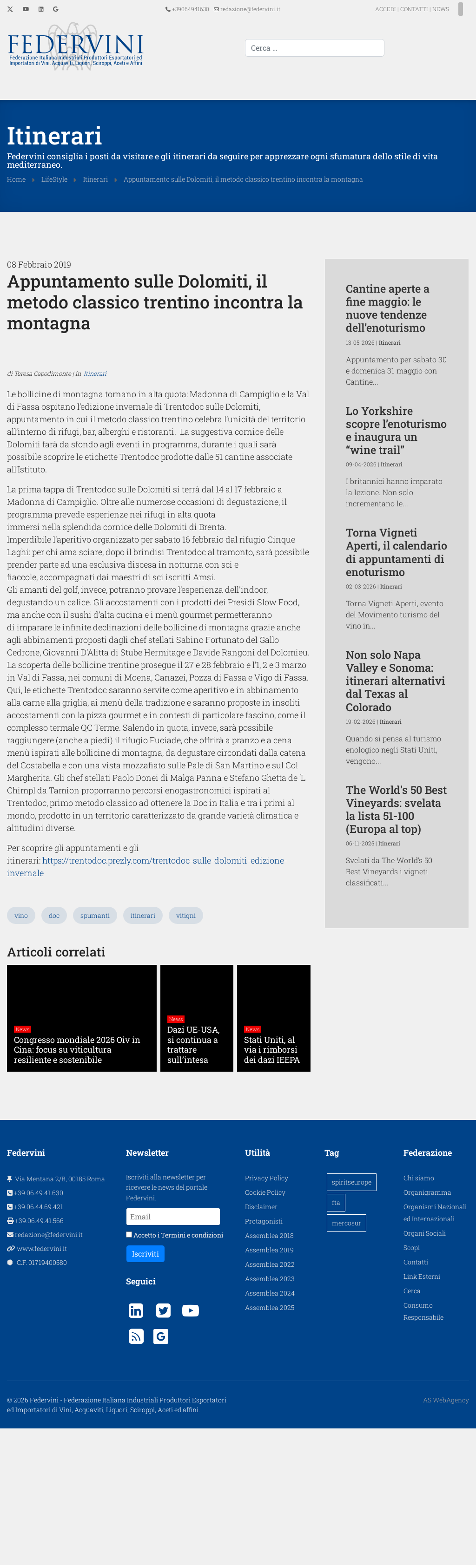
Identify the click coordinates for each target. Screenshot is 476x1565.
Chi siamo (418, 1314)
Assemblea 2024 (270, 1429)
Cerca (412, 1426)
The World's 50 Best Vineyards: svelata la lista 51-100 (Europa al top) (396, 808)
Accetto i (174, 1371)
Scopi (411, 1383)
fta (336, 1338)
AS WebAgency (446, 1536)
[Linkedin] (41, 9)
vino (21, 1051)
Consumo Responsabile (423, 1447)
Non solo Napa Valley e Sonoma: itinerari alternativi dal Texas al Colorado (395, 679)
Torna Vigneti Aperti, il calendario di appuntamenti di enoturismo (396, 550)
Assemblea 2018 (269, 1371)
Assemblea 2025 (269, 1443)
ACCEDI (369, 9)
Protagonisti (264, 1357)
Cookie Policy (265, 1328)
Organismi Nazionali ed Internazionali (435, 1348)
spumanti (95, 1051)
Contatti (415, 1398)
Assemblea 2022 (270, 1400)
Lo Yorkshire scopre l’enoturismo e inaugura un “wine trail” (396, 429)
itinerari (143, 1051)
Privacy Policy (266, 1314)
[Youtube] (26, 9)
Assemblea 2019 (269, 1386)
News (22, 1166)
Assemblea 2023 (270, 1414)
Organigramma (427, 1328)
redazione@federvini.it (250, 9)
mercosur (346, 1359)
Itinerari (95, 620)
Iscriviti (145, 1390)
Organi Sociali (424, 1369)
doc (54, 1051)
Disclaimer (261, 1342)
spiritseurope (351, 1318)
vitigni (186, 1051)
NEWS (424, 9)
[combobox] (399, 48)
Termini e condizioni (192, 1371)
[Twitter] (10, 9)
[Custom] (55, 9)
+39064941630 (190, 9)
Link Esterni (421, 1412)
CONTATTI (397, 9)
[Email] (173, 1353)
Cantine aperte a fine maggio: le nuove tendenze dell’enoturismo (388, 307)
